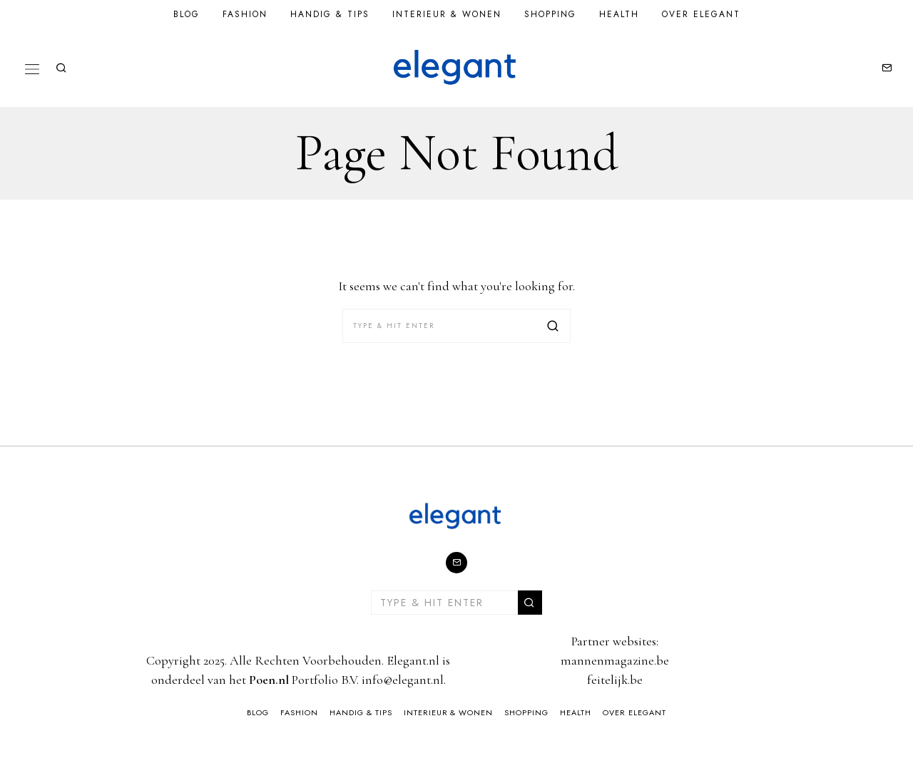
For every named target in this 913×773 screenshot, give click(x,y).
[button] (553, 326)
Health (619, 14)
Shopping (550, 14)
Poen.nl (269, 679)
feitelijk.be (615, 679)
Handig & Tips (329, 14)
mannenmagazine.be (615, 660)
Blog (186, 14)
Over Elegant (701, 14)
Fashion (245, 14)
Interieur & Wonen (446, 14)
